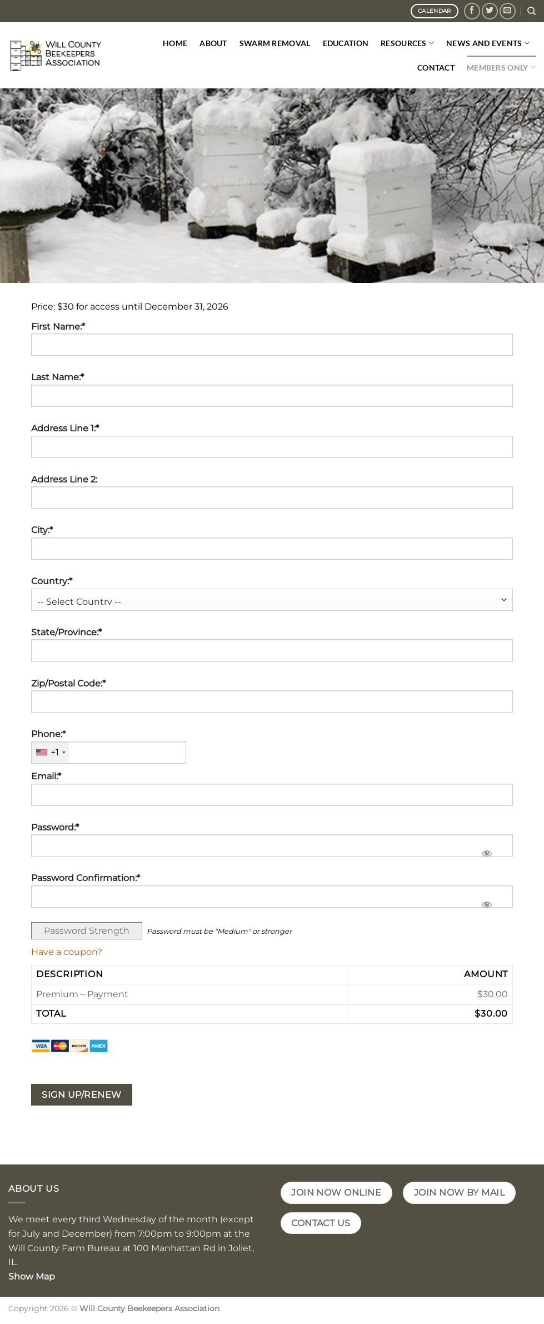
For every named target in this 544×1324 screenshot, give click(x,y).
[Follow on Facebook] (472, 11)
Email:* (46, 776)
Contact (436, 67)
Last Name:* (57, 377)
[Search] (531, 11)
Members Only (501, 67)
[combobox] (50, 752)
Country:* (51, 581)
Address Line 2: (64, 479)
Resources (407, 43)
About (213, 43)
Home (175, 43)
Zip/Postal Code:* (68, 683)
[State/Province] (272, 650)
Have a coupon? (66, 952)
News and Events (488, 43)
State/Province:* (66, 632)
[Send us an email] (508, 11)
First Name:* (58, 326)
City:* (42, 530)
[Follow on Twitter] (490, 11)
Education (346, 43)
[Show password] (486, 849)
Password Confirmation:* (85, 878)
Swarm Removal (275, 43)
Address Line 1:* (65, 428)
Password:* (55, 827)
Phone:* (48, 734)
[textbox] (108, 752)
